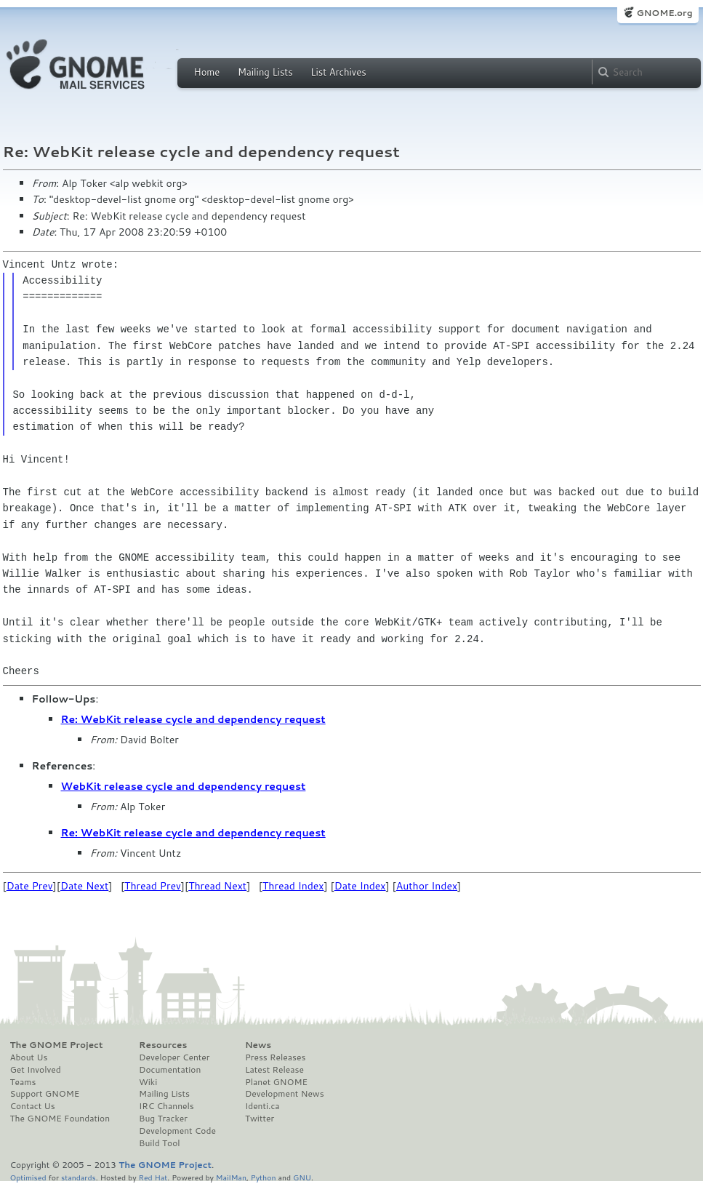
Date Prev (30, 886)
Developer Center (174, 1057)
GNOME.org (664, 13)
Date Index (360, 886)
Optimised (28, 1177)
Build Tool (159, 1143)
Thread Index (293, 886)
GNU (302, 1177)
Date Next (84, 886)
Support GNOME (45, 1094)
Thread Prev (152, 886)
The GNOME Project (56, 1045)
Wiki (148, 1082)
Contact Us (32, 1106)
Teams (23, 1082)
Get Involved (35, 1070)
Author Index (426, 886)
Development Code (177, 1131)
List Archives (338, 72)
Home (207, 72)
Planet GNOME (276, 1082)
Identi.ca (262, 1106)
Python (263, 1177)
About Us (29, 1057)
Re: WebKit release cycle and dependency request (193, 719)
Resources (163, 1045)
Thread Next (217, 886)
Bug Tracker (163, 1118)
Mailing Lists (265, 72)
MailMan (231, 1177)
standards (78, 1177)
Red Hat (152, 1177)
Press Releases (275, 1057)
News (258, 1045)
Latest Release (274, 1070)
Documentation (170, 1070)
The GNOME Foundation (60, 1118)
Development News (284, 1094)
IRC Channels (166, 1106)
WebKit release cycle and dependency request (183, 786)
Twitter (259, 1118)
